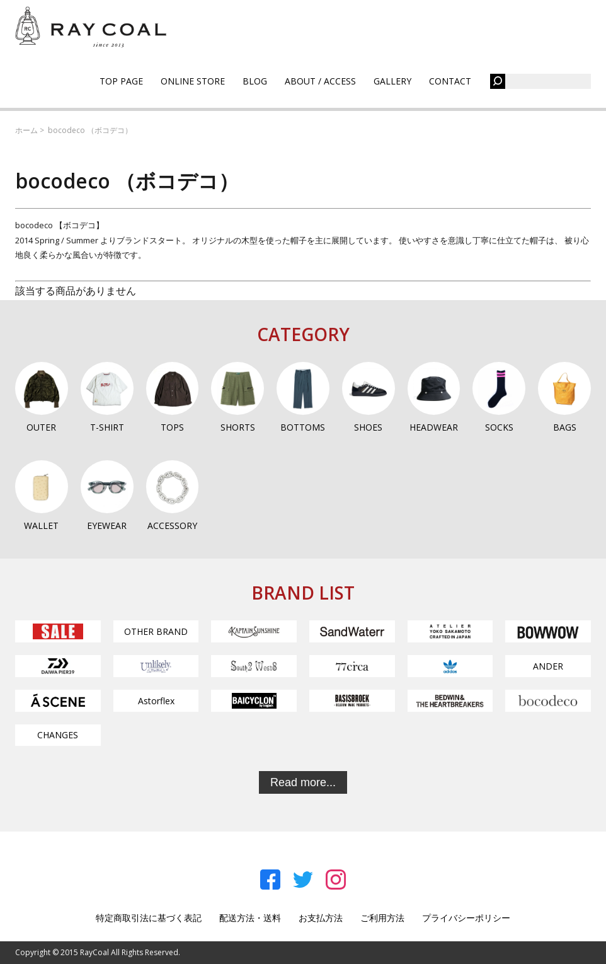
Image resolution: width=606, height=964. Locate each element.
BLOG (255, 81)
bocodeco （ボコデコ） (90, 130)
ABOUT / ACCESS (320, 81)
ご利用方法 (382, 918)
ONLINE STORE (193, 81)
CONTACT (450, 81)
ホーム (26, 130)
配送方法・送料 (250, 918)
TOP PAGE (121, 81)
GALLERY (392, 81)
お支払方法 (321, 918)
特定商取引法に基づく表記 (149, 918)
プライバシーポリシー (466, 918)
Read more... (303, 782)
